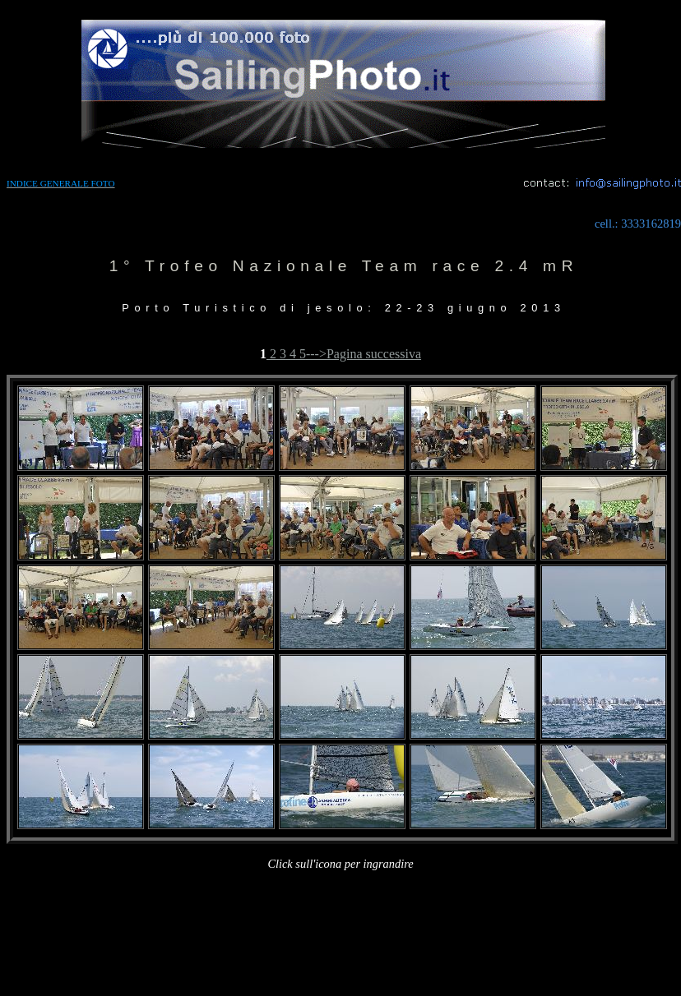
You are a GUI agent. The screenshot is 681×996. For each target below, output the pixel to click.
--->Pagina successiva (363, 354)
